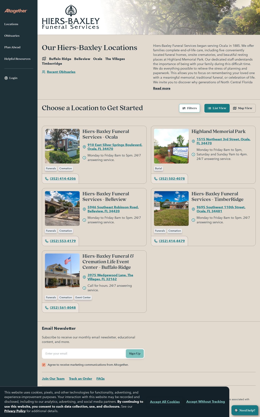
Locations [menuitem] (11, 24)
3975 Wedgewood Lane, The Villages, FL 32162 (108, 277)
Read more (161, 88)
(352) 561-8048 (60, 307)
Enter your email (57, 354)
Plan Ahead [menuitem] (12, 47)
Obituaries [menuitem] (12, 35)
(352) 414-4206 (60, 178)
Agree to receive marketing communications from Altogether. (88, 364)
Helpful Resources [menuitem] (17, 59)
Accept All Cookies (165, 402)
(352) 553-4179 (60, 241)
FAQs (100, 379)
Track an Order (80, 379)
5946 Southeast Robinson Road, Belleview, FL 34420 (111, 209)
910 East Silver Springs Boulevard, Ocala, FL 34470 (112, 147)
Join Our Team (53, 379)
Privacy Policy (15, 411)
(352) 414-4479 (169, 241)
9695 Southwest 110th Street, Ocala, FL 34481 (218, 209)
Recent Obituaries (58, 72)
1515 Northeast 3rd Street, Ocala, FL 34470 (221, 141)
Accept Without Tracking (205, 401)
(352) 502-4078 (169, 178)
